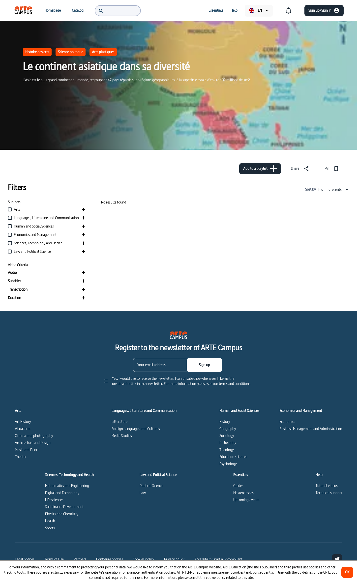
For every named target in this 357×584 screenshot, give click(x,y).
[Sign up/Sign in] (324, 10)
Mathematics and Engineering (67, 485)
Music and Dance (27, 449)
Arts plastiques (103, 51)
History (224, 421)
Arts (18, 410)
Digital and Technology (62, 492)
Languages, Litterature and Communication (144, 410)
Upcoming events (246, 499)
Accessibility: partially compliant (218, 559)
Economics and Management (300, 410)
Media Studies (122, 435)
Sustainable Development (64, 506)
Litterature (119, 421)
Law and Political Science (158, 475)
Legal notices (24, 559)
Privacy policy (174, 559)
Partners (80, 559)
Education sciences (233, 456)
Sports (50, 528)
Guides (238, 485)
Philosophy (227, 442)
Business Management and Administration (310, 428)
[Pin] (333, 168)
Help (319, 475)
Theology (226, 449)
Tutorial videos (327, 485)
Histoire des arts (37, 51)
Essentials (240, 475)
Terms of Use (54, 559)
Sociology (226, 435)
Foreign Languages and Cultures (136, 428)
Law (143, 492)
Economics (287, 421)
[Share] (301, 168)
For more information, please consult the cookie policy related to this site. (199, 577)
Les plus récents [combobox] (333, 189)
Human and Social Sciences (239, 410)
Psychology (228, 463)
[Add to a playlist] (260, 168)
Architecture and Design (33, 442)
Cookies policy (143, 559)
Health (50, 520)
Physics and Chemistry (61, 513)
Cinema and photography (34, 435)
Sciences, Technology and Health (69, 475)
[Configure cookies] (109, 559)
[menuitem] (23, 10)
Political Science (151, 485)
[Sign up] (204, 365)
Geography (227, 428)
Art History (23, 421)
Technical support (329, 492)
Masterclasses (243, 492)
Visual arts (22, 428)
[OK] (347, 572)
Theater (21, 456)
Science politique (70, 51)
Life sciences (54, 499)
